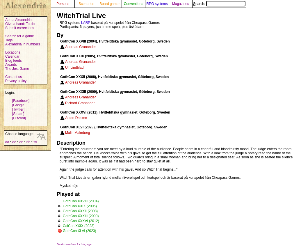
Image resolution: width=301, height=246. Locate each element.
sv (35, 142)
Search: (219, 4)
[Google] (18, 105)
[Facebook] (20, 101)
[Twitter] (18, 109)
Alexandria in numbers (22, 44)
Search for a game (19, 36)
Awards (11, 65)
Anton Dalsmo (76, 118)
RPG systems (157, 4)
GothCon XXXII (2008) (80, 211)
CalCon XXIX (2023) (79, 226)
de (14, 142)
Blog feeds (13, 61)
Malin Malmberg (77, 133)
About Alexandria (18, 20)
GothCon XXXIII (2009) (81, 216)
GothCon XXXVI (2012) (81, 221)
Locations (12, 52)
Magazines (180, 4)
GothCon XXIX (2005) (80, 206)
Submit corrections (19, 28)
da (7, 142)
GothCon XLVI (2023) (79, 231)
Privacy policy (15, 81)
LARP (85, 23)
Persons (62, 4)
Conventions (133, 4)
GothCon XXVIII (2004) (81, 201)
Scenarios (86, 4)
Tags (9, 40)
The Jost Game (17, 69)
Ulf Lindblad (74, 68)
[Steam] (18, 114)
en (21, 142)
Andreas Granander (80, 47)
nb (28, 142)
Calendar (12, 56)
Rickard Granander (80, 103)
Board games (109, 4)
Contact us (13, 77)
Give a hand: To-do (20, 24)
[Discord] (19, 118)
